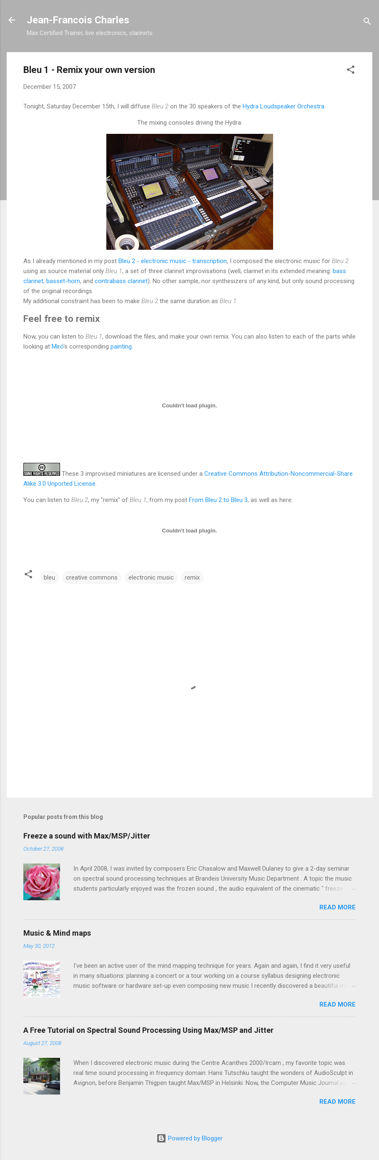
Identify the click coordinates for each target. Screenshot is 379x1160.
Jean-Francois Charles (78, 20)
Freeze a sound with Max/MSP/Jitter (86, 835)
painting (121, 346)
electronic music (151, 577)
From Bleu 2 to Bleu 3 (218, 500)
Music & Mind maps (57, 933)
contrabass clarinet (121, 281)
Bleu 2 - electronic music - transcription (172, 261)
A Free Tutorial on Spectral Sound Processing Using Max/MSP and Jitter (148, 1030)
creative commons (92, 577)
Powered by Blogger (189, 1138)
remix (192, 577)
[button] (351, 71)
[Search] (367, 22)
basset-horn (63, 281)
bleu (49, 577)
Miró (57, 346)
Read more (337, 907)
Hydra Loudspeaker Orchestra (283, 106)
